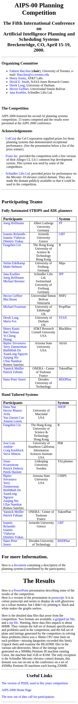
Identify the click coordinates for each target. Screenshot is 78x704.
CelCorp (11, 138)
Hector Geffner (19, 89)
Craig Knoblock (13, 450)
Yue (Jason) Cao (13, 417)
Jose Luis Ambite (9, 444)
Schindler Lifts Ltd (18, 173)
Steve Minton (11, 454)
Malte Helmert (12, 266)
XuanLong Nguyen (15, 354)
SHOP (62, 407)
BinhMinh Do (12, 350)
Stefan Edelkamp (14, 263)
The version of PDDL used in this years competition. (35, 683)
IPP (61, 274)
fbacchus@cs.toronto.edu (33, 74)
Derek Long (17, 85)
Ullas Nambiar (12, 361)
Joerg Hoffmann (13, 223)
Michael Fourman (14, 306)
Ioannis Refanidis (14, 234)
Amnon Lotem (12, 421)
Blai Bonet (10, 299)
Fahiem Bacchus (20, 71)
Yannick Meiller (13, 368)
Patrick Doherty (13, 468)
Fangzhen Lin (12, 245)
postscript (57, 597)
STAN (63, 317)
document (20, 565)
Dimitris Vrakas (13, 241)
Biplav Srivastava (14, 343)
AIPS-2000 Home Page (16, 690)
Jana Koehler (18, 92)
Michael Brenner (14, 281)
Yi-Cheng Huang (9, 337)
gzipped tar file (64, 619)
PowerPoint (21, 590)
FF (60, 223)
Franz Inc (12, 156)
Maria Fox (9, 321)
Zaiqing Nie (10, 357)
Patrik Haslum (12, 472)
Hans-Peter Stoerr (14, 379)
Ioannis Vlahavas (14, 237)
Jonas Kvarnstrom (10, 463)
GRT (62, 234)
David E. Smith (19, 81)
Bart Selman (11, 332)
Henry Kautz (18, 78)
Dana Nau (9, 407)
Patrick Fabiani (12, 372)
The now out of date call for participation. (28, 696)
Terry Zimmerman (15, 346)
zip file (13, 622)
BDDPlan (65, 379)
